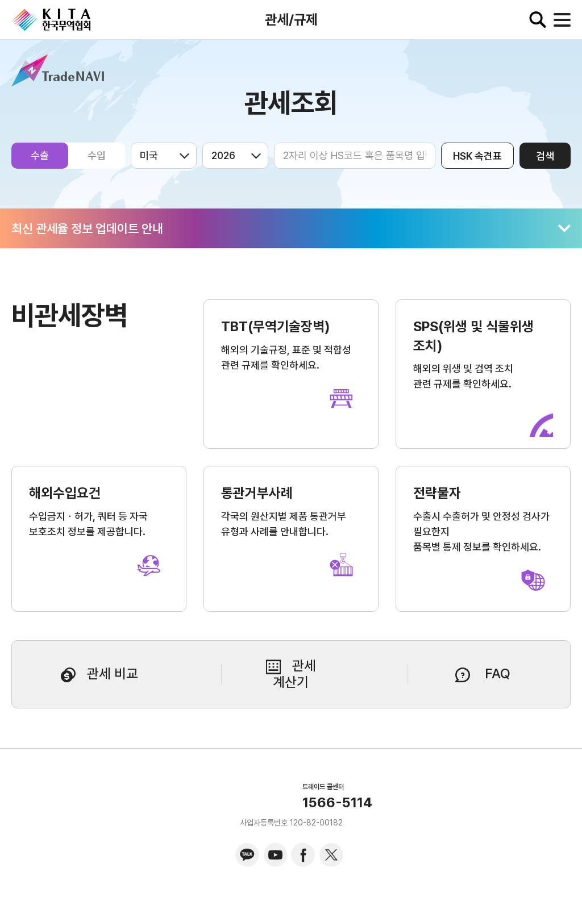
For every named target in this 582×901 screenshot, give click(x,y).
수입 (97, 155)
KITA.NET (51, 20)
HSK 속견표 (477, 156)
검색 (545, 156)
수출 (40, 155)
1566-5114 (337, 803)
